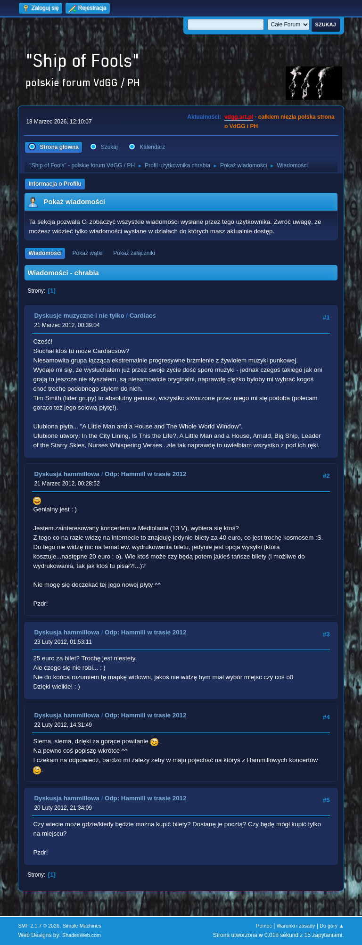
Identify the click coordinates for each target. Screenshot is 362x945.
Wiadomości (44, 253)
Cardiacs (143, 315)
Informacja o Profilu (55, 184)
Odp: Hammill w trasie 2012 (145, 473)
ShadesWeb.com (81, 935)
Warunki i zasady (296, 926)
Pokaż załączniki (134, 253)
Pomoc (264, 926)
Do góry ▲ (332, 926)
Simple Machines (82, 926)
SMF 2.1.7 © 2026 (38, 926)
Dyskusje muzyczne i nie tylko (79, 315)
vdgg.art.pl (238, 117)
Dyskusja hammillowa (66, 473)
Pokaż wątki (88, 253)
